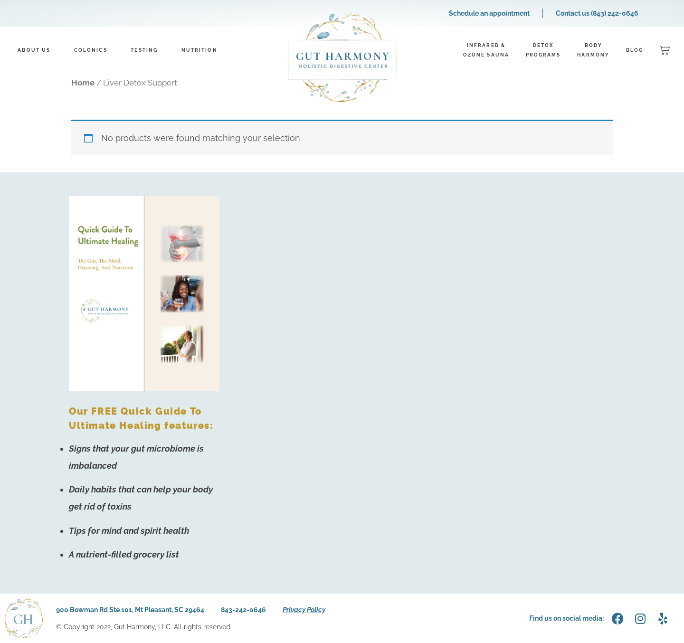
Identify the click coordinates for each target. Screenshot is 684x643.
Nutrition (199, 50)
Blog (634, 50)
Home (83, 82)
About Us (34, 50)
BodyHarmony (593, 50)
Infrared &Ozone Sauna (486, 50)
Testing (144, 50)
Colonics (90, 50)
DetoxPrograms (543, 50)
